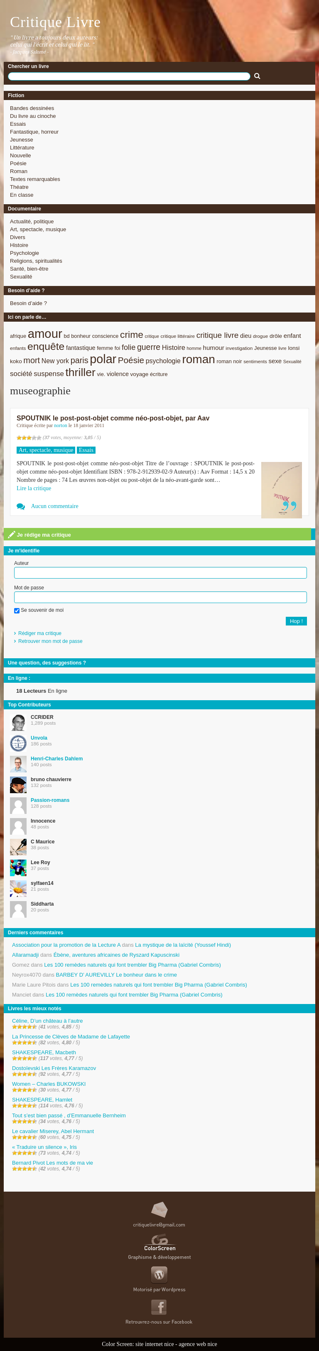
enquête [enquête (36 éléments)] (45, 346)
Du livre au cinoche (33, 116)
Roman (18, 171)
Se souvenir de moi (39, 610)
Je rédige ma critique (39, 534)
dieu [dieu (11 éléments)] (245, 335)
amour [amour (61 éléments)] (45, 333)
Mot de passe (29, 588)
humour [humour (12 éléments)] (213, 347)
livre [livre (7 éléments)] (282, 348)
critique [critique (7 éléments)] (152, 336)
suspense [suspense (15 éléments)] (49, 374)
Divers (17, 237)
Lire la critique (34, 488)
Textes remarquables (35, 179)
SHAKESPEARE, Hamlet (42, 1100)
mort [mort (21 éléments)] (31, 360)
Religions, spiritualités (36, 261)
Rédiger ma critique (39, 633)
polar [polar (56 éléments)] (103, 359)
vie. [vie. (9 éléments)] (101, 374)
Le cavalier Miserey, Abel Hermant (53, 1131)
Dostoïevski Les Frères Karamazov (54, 1068)
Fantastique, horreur (34, 132)
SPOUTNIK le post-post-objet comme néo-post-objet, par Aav (113, 418)
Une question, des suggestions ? (47, 663)
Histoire (19, 245)
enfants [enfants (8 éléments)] (18, 348)
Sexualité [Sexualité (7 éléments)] (292, 361)
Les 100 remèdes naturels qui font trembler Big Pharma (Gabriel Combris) (132, 965)
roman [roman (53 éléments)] (198, 359)
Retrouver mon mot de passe (50, 641)
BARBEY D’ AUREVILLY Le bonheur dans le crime (116, 975)
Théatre (19, 187)
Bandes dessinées (32, 108)
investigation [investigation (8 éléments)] (239, 348)
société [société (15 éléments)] (21, 374)
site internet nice (154, 1344)
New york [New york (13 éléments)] (55, 360)
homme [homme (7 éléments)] (193, 348)
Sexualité (21, 277)
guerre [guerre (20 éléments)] (148, 347)
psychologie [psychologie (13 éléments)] (163, 360)
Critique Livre (55, 22)
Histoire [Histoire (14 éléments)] (173, 348)
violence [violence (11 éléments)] (118, 374)
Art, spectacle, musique (38, 229)
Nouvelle (20, 155)
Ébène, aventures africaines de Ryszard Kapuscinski (117, 955)
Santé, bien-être (29, 269)
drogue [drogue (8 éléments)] (260, 336)
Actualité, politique (32, 221)
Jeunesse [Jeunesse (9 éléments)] (265, 348)
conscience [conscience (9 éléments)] (105, 336)
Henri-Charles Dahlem (57, 759)
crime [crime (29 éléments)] (131, 334)
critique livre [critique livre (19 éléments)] (217, 335)
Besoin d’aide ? (28, 303)
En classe (21, 195)
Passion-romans (50, 800)
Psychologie (24, 253)
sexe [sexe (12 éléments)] (275, 360)
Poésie (18, 163)
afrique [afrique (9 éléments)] (18, 336)
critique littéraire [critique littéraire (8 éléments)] (177, 336)
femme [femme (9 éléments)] (105, 348)
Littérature (22, 147)
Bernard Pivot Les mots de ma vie (52, 1163)
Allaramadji (25, 955)
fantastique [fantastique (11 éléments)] (81, 347)
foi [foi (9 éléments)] (117, 348)
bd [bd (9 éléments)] (66, 336)
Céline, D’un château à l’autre (47, 1021)
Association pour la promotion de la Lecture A (66, 945)
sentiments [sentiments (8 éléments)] (255, 361)
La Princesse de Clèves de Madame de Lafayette (71, 1036)
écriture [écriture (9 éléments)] (159, 374)
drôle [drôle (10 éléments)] (276, 336)
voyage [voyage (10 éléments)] (139, 374)
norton (60, 425)
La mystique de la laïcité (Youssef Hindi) (183, 945)
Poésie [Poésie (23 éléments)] (131, 360)
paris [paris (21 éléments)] (79, 360)
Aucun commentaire (55, 506)
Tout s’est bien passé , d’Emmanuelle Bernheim (69, 1115)
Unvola (39, 738)
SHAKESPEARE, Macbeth (44, 1052)
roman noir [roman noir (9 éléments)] (229, 361)
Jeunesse (21, 140)
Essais (18, 124)
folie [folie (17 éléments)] (128, 347)
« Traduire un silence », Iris (44, 1147)
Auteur (21, 563)
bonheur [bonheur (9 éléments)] (81, 336)
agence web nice (198, 1344)
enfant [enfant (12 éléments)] (292, 335)
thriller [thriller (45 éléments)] (80, 372)
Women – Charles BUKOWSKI (49, 1084)
